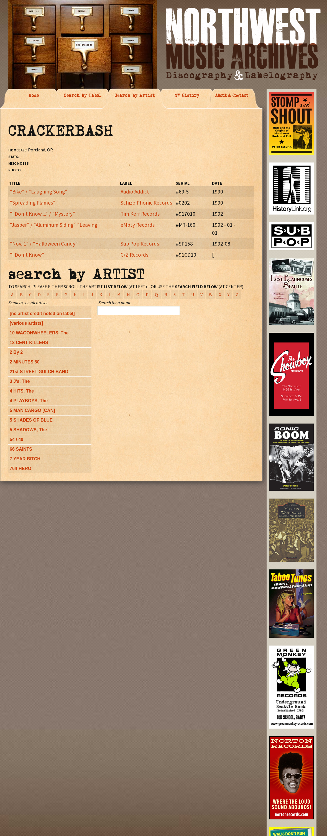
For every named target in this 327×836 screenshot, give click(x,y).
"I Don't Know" (27, 254)
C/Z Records (134, 254)
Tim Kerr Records (140, 213)
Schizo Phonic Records (146, 202)
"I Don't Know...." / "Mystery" (42, 213)
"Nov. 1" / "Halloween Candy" (44, 243)
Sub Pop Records (140, 243)
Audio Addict (135, 191)
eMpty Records (138, 224)
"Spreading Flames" (32, 202)
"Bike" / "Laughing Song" (38, 191)
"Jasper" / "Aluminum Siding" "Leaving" (55, 224)
